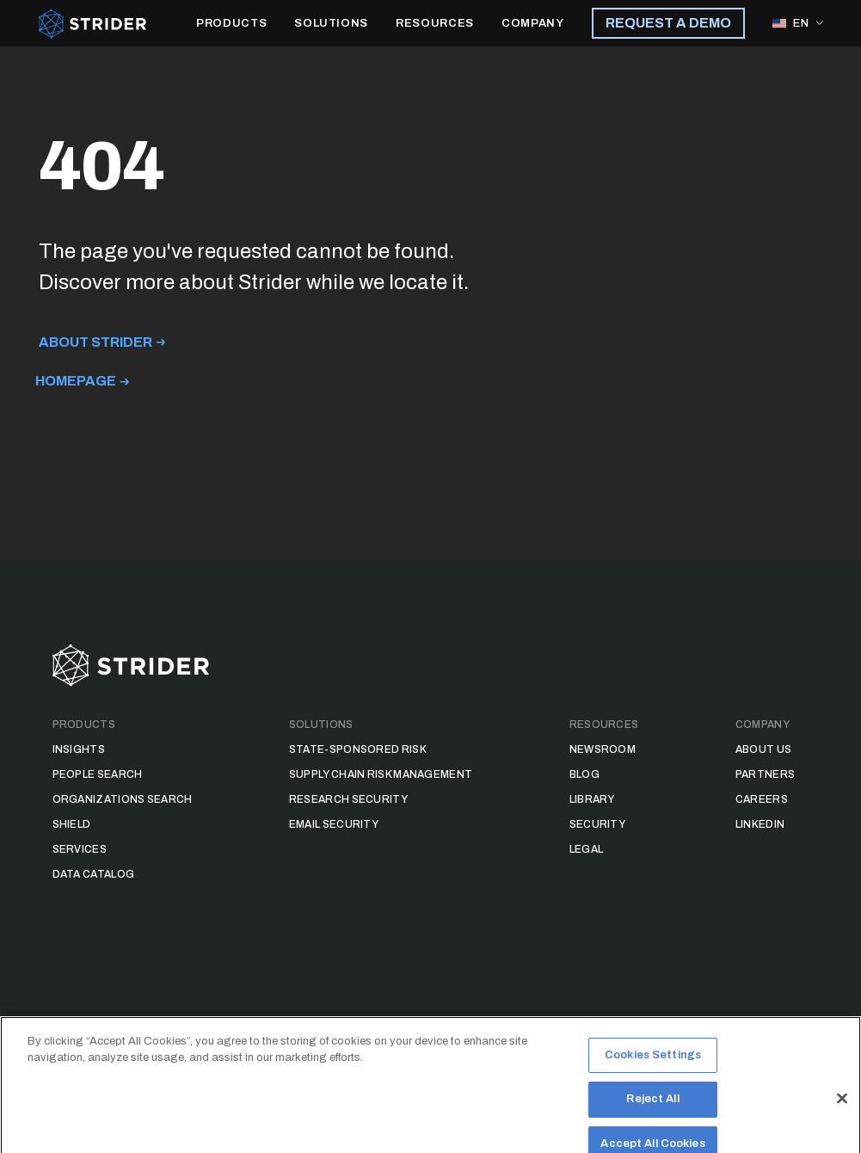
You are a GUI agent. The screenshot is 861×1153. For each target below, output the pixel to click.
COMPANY (532, 23)
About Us (763, 749)
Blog (584, 774)
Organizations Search (122, 799)
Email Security (333, 824)
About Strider (95, 342)
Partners (765, 774)
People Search (97, 774)
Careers (761, 799)
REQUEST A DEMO (668, 22)
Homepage (75, 380)
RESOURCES (435, 23)
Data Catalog (93, 874)
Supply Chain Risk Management (380, 774)
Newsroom (602, 749)
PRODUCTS (231, 23)
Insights (78, 749)
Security (597, 824)
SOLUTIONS (331, 23)
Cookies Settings (653, 1072)
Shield (71, 824)
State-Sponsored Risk (358, 749)
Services (79, 849)
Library (592, 799)
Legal (586, 849)
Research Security (348, 799)
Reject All (652, 1116)
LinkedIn (759, 824)
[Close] (842, 1115)
